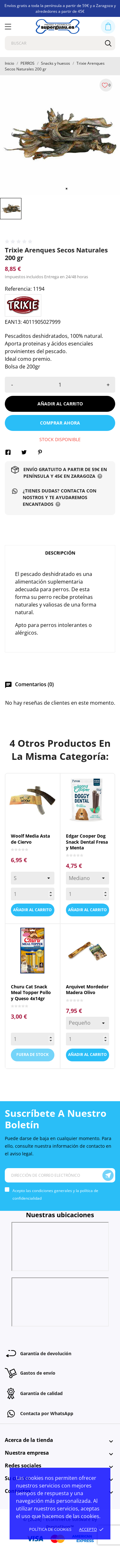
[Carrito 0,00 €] (108, 26)
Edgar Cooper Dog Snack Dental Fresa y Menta (87, 842)
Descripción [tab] (60, 553)
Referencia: (18, 288)
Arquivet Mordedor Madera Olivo (87, 989)
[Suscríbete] (108, 1175)
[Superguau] (58, 26)
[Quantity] (32, 894)
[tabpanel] (60, 135)
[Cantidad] (60, 385)
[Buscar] (108, 43)
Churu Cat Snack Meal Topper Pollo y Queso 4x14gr (31, 992)
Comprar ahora (60, 423)
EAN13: (13, 321)
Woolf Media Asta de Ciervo (30, 839)
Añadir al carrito (60, 404)
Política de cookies (50, 1529)
